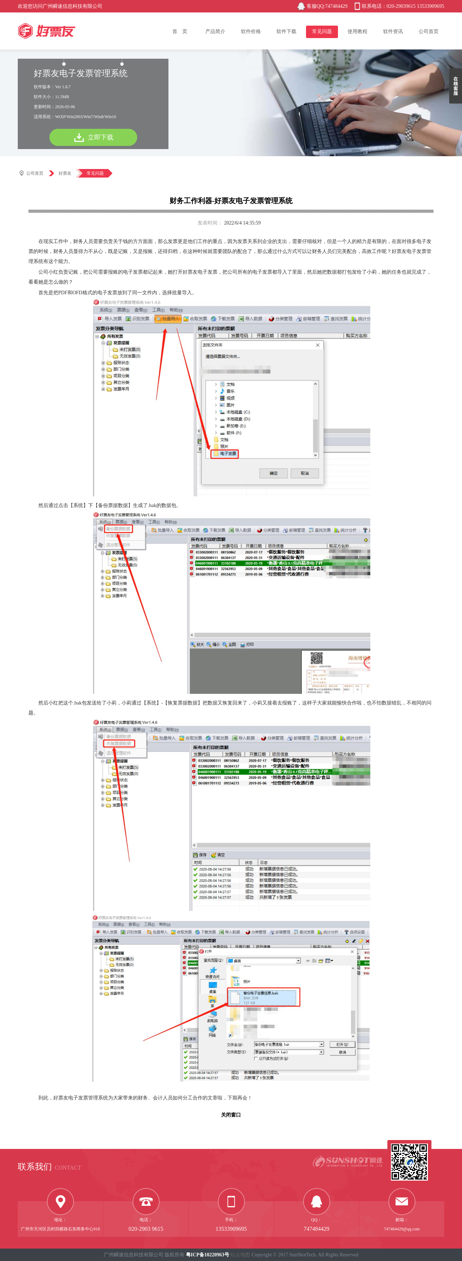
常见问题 (322, 31)
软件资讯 (393, 31)
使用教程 (357, 31)
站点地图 (240, 1254)
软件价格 (251, 31)
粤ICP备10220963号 (207, 1254)
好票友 (65, 173)
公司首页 (429, 31)
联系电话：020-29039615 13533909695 (403, 6)
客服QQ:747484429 (327, 6)
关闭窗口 (231, 1115)
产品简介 (215, 31)
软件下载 (286, 31)
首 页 (179, 31)
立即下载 (100, 137)
